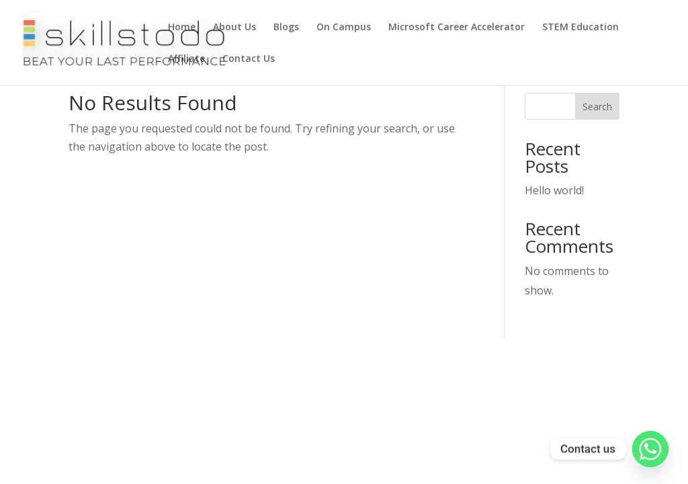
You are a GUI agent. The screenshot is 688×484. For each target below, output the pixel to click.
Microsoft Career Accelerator (456, 27)
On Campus (343, 27)
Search (597, 106)
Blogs (286, 27)
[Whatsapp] (650, 449)
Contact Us (248, 59)
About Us (234, 27)
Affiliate (186, 59)
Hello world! (554, 190)
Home (182, 27)
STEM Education (580, 27)
